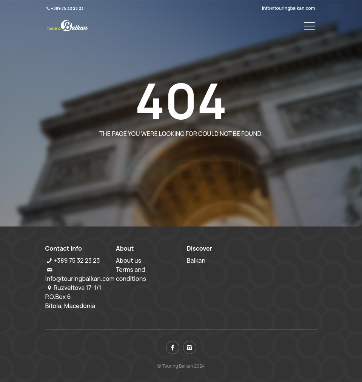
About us (128, 260)
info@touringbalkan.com (288, 8)
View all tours (209, 153)
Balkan (196, 260)
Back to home (150, 153)
